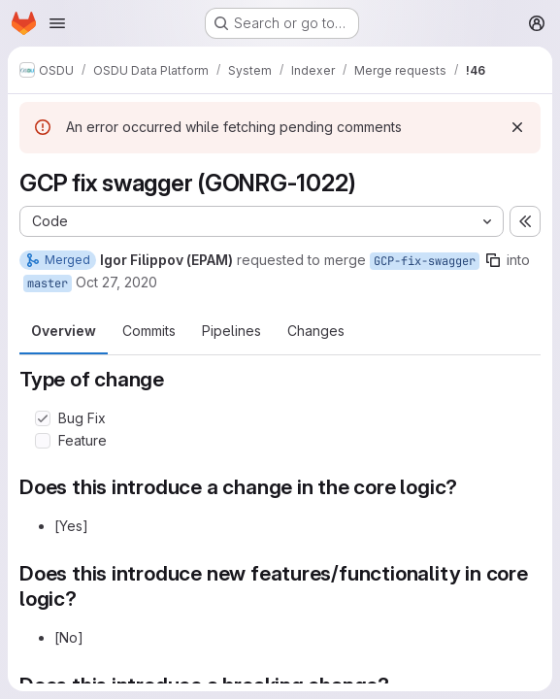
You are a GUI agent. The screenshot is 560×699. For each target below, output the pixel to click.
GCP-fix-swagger (425, 261)
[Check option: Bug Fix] (42, 418)
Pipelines (231, 330)
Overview (63, 330)
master (47, 283)
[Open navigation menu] (57, 23)
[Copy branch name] (493, 260)
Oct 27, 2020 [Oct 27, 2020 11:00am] (116, 282)
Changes (316, 330)
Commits (149, 330)
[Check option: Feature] (42, 441)
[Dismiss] (517, 127)
